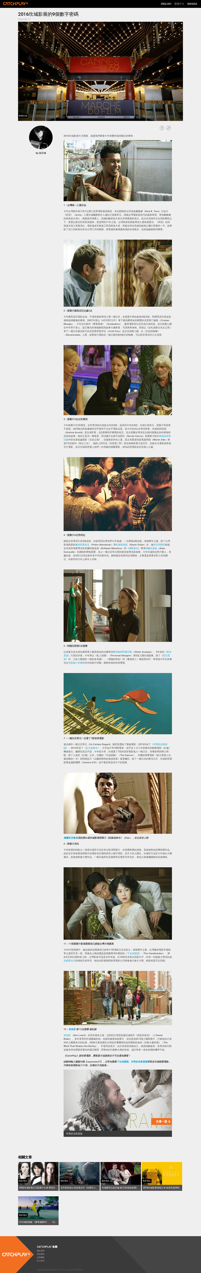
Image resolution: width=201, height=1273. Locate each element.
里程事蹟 (40, 1254)
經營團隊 (40, 1257)
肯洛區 (72, 1029)
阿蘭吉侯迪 (151, 548)
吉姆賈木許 (69, 960)
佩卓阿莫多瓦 (82, 544)
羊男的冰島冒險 (139, 1061)
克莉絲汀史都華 (76, 662)
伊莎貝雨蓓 (159, 544)
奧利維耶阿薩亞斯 (122, 652)
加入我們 (40, 1261)
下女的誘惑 (133, 953)
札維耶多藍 (122, 544)
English (166, 3)
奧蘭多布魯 (69, 837)
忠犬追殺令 (92, 748)
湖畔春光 (133, 548)
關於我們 (40, 1251)
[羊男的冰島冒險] (118, 1103)
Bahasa (192, 3)
